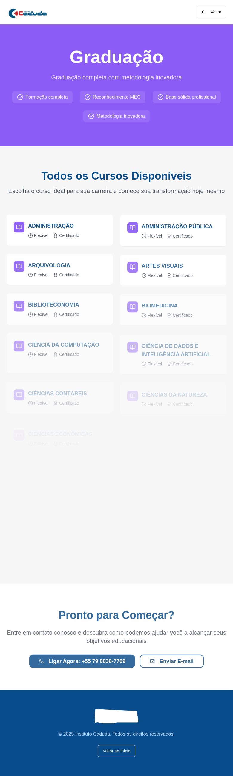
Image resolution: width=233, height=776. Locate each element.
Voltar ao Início (117, 751)
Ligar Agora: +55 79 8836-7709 (82, 663)
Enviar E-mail (172, 663)
